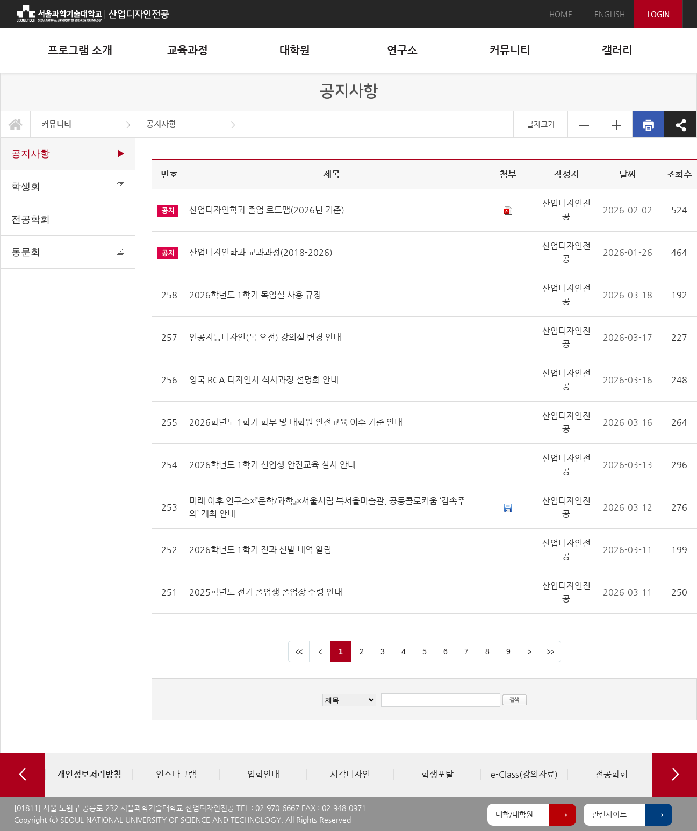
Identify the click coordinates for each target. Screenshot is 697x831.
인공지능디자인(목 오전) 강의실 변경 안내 (265, 337)
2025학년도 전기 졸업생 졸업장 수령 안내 (265, 592)
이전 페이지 (319, 651)
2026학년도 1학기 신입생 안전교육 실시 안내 (272, 465)
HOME (560, 14)
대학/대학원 (514, 814)
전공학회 (30, 219)
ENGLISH (609, 14)
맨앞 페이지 (299, 651)
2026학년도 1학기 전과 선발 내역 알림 (260, 550)
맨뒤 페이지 (550, 651)
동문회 (67, 252)
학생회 (67, 186)
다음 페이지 (529, 651)
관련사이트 (609, 814)
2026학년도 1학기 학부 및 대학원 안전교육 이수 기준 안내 (296, 422)
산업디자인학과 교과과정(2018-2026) (261, 252)
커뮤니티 (56, 123)
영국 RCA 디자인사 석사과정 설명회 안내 (264, 380)
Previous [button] (22, 775)
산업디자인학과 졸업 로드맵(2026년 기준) (266, 210)
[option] (88, 775)
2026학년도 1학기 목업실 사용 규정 (255, 295)
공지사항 (161, 123)
